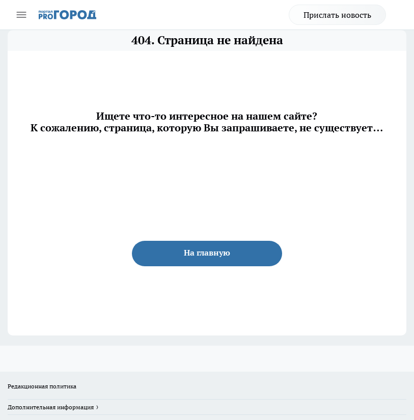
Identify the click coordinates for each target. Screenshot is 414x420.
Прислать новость (337, 15)
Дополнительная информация (51, 407)
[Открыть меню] (21, 15)
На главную (207, 252)
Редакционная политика (42, 386)
